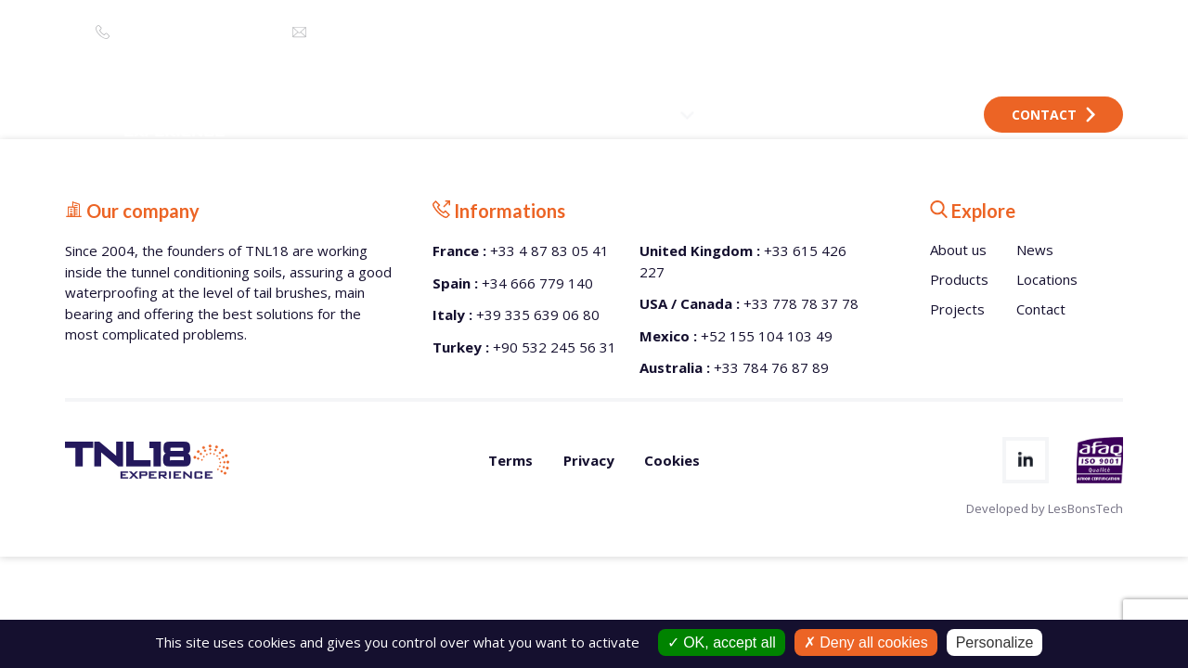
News (1034, 249)
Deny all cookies (866, 642)
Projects (957, 309)
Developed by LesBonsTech (1044, 508)
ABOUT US (544, 114)
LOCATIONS (918, 114)
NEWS (833, 114)
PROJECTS (754, 114)
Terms (510, 460)
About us (958, 249)
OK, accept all (721, 642)
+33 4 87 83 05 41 (163, 32)
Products (959, 279)
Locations (1047, 279)
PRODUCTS (650, 114)
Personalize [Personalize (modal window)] (995, 642)
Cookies (672, 460)
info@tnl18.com (365, 32)
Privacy (588, 460)
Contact (1053, 114)
